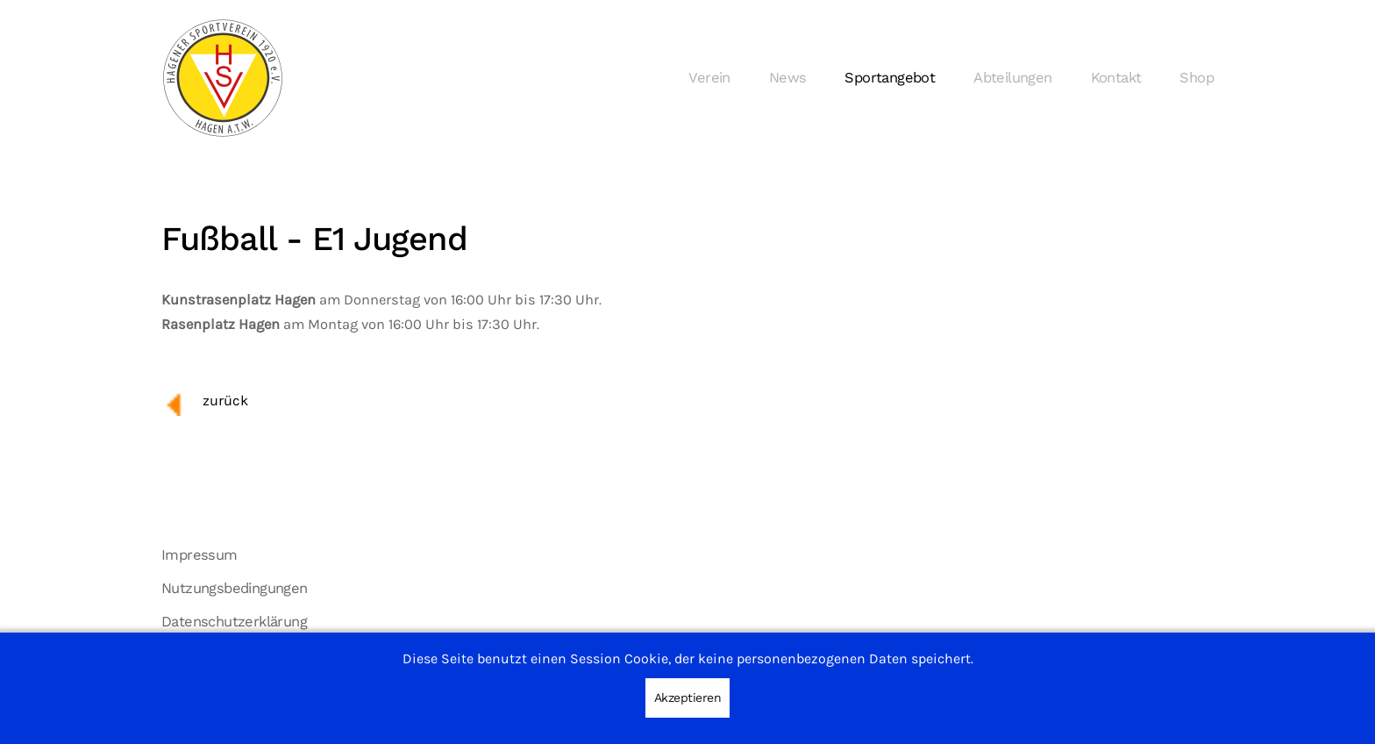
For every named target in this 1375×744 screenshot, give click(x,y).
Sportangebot (889, 77)
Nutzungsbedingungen (234, 588)
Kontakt (1116, 77)
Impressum (199, 555)
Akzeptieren (688, 697)
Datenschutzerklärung (234, 621)
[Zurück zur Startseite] (222, 78)
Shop (1196, 77)
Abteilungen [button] (1012, 77)
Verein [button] (709, 77)
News (788, 77)
